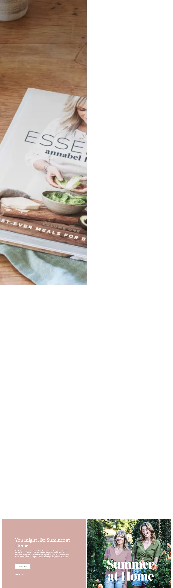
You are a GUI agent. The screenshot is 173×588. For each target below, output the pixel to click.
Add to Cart (22, 566)
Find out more (19, 574)
